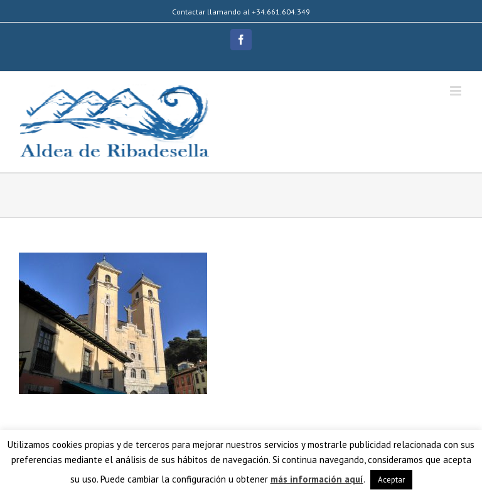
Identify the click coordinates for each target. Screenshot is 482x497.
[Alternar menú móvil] (456, 90)
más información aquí (316, 479)
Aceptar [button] (391, 479)
